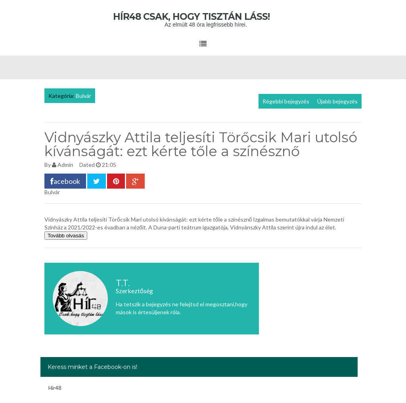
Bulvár (83, 95)
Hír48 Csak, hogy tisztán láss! (203, 16)
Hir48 (54, 388)
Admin (65, 164)
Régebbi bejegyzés (285, 101)
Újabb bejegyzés (337, 101)
